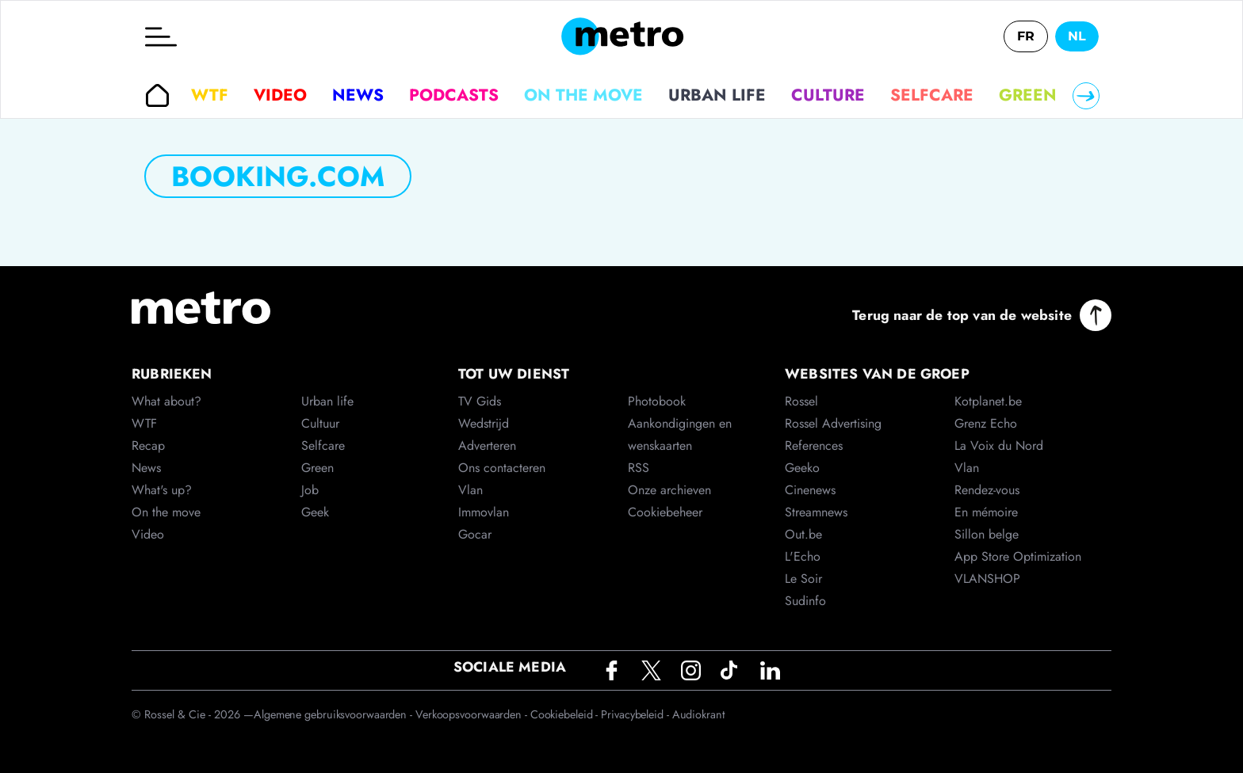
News (358, 95)
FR (1026, 36)
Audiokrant (698, 714)
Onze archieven (669, 490)
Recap (148, 445)
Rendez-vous (986, 490)
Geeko (802, 468)
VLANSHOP (987, 578)
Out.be (803, 534)
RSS (638, 468)
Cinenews (810, 490)
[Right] (1086, 95)
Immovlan (483, 512)
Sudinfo (805, 601)
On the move (583, 95)
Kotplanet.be (988, 401)
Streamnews (816, 512)
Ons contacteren (501, 468)
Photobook (657, 401)
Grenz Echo (985, 423)
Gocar (474, 534)
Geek (315, 512)
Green (1028, 95)
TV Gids (479, 401)
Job (310, 490)
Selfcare (931, 95)
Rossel (801, 401)
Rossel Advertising (833, 423)
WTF (209, 95)
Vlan (470, 490)
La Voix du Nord (998, 445)
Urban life (717, 95)
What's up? (162, 490)
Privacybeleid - (636, 714)
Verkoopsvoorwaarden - (472, 714)
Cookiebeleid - (566, 714)
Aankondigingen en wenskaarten (680, 434)
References (814, 445)
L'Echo (802, 556)
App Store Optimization (1017, 556)
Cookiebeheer (665, 512)
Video (280, 95)
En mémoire (986, 512)
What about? (166, 401)
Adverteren (487, 445)
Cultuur (320, 423)
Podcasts (454, 95)
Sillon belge (986, 534)
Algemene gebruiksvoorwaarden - (334, 714)
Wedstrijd (483, 423)
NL (1077, 36)
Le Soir (803, 578)
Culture (828, 95)
